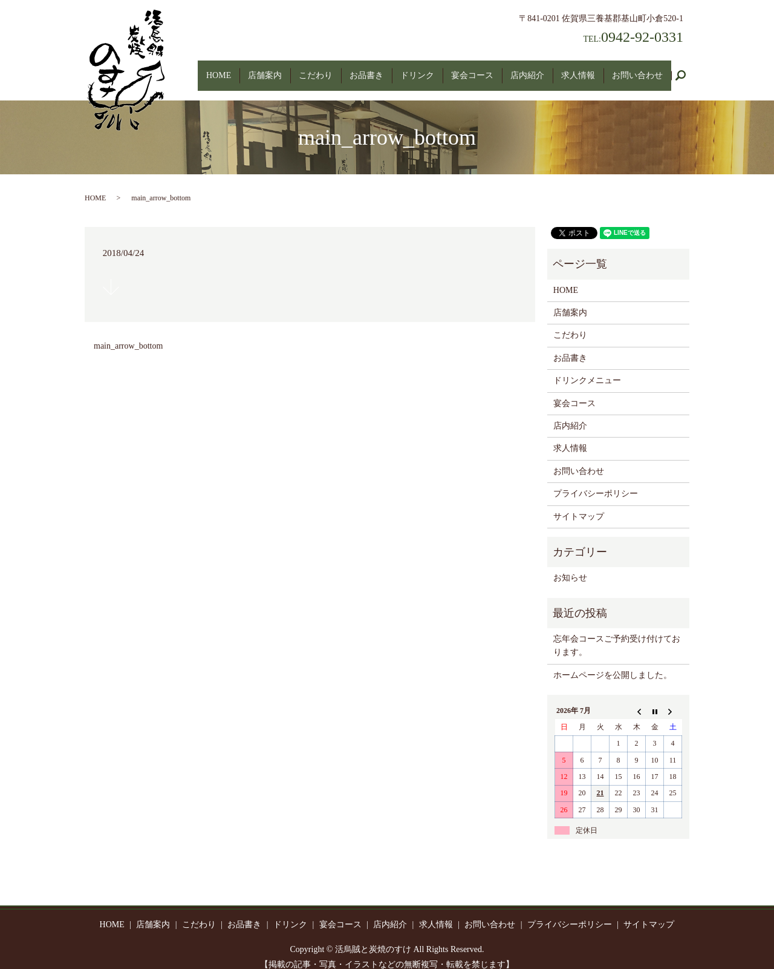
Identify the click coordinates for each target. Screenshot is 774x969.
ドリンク (417, 69)
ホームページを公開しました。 (612, 663)
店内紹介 (527, 69)
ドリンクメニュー (587, 368)
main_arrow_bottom (128, 333)
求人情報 (578, 69)
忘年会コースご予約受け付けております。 (616, 634)
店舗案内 (265, 69)
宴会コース (472, 69)
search (685, 69)
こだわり (316, 69)
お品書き (366, 69)
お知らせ (570, 566)
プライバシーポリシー (595, 482)
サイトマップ (578, 504)
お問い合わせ (637, 69)
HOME (218, 69)
